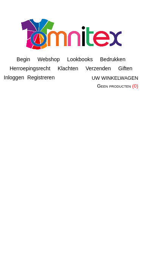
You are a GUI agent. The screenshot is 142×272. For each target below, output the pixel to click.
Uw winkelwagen (115, 78)
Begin (23, 59)
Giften (125, 68)
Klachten (68, 68)
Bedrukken (112, 59)
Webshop (48, 59)
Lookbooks (80, 59)
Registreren (41, 77)
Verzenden (98, 68)
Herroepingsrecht (29, 68)
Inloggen (14, 77)
